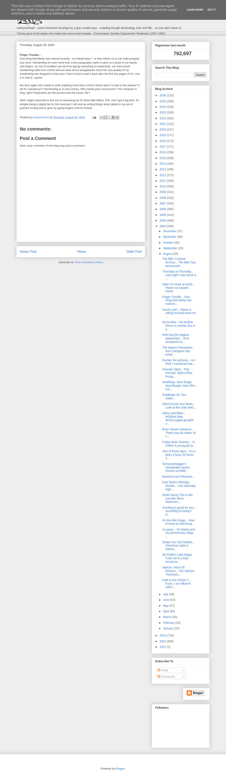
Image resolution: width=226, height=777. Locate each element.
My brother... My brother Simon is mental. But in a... (178, 325)
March (167, 617)
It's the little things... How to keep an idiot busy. (178, 522)
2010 (163, 186)
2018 (163, 141)
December (170, 231)
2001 (163, 641)
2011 (163, 180)
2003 (163, 226)
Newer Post (28, 251)
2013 (163, 169)
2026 (163, 95)
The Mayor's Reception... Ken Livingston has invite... (178, 351)
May (166, 605)
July (166, 594)
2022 (163, 118)
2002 (163, 635)
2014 (163, 163)
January (168, 628)
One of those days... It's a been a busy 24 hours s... (178, 455)
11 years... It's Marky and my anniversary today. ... (178, 533)
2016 (163, 152)
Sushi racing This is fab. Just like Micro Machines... (177, 498)
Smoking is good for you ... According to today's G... (179, 511)
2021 (163, 124)
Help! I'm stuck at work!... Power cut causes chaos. (178, 288)
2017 (163, 146)
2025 (163, 101)
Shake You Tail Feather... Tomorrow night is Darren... (178, 545)
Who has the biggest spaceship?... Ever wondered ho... (175, 338)
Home (81, 251)
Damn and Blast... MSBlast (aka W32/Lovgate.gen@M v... (178, 418)
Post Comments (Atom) (89, 262)
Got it (211, 9)
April (166, 611)
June (166, 599)
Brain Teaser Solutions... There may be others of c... (179, 433)
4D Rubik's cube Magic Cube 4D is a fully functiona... (177, 558)
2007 (163, 203)
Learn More (195, 9)
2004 (163, 220)
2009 (163, 192)
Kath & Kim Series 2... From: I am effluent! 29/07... (176, 583)
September (170, 248)
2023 (163, 112)
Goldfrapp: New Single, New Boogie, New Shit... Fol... (179, 385)
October (168, 242)
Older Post (134, 251)
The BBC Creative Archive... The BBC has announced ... (179, 262)
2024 (163, 106)
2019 (163, 135)
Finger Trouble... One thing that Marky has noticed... (177, 300)
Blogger (120, 768)
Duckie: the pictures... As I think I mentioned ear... (179, 362)
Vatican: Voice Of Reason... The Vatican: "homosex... (178, 571)
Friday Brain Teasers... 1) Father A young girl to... (178, 443)
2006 (163, 209)
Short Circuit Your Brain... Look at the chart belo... (179, 405)
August (168, 253)
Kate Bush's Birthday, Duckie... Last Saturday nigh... (179, 486)
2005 (163, 215)
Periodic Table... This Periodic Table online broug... (177, 373)
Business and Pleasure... (178, 476)
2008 (163, 197)
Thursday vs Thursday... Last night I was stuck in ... (179, 275)
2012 (163, 175)
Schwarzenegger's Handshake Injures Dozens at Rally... (176, 467)
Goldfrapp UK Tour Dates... (174, 396)
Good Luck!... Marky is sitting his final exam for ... (179, 313)
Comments (166, 676)
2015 (163, 158)
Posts (163, 670)
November (170, 236)
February (169, 622)
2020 (163, 129)
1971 (163, 647)
